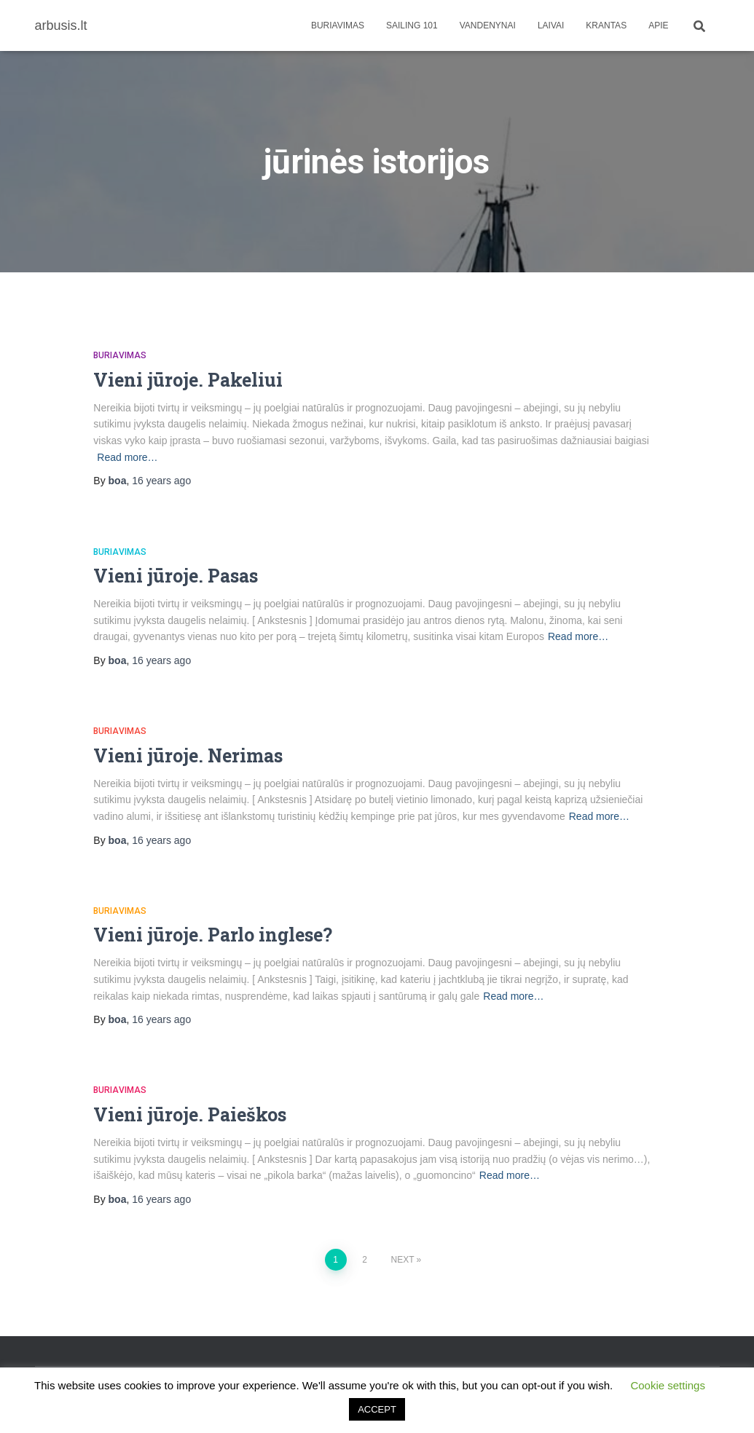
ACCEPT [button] (377, 1409)
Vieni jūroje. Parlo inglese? (212, 935)
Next (402, 1260)
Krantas (606, 25)
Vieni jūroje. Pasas (175, 576)
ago (161, 480)
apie (658, 25)
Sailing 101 (412, 25)
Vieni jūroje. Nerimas (188, 755)
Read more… (127, 457)
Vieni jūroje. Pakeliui (188, 380)
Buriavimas (337, 25)
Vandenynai (488, 25)
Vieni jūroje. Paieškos (189, 1114)
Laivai (551, 25)
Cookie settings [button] (667, 1385)
